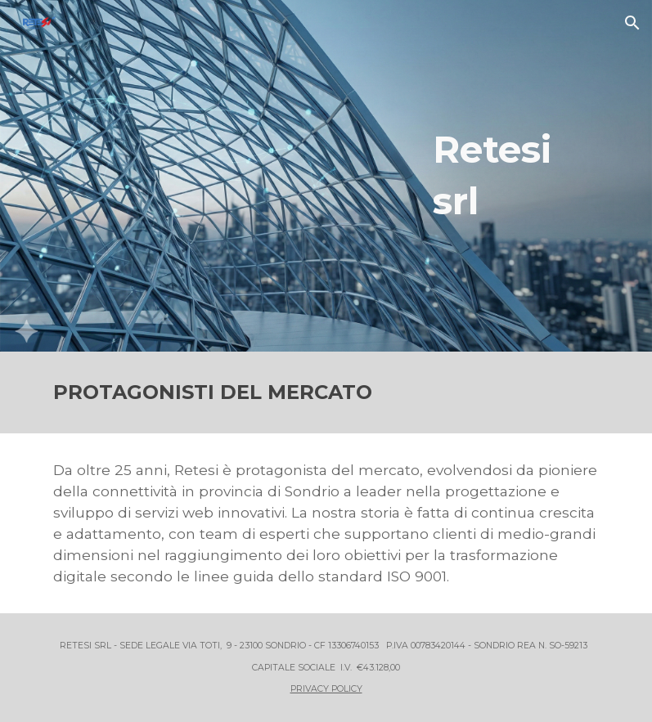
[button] (632, 23)
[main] (517, 175)
